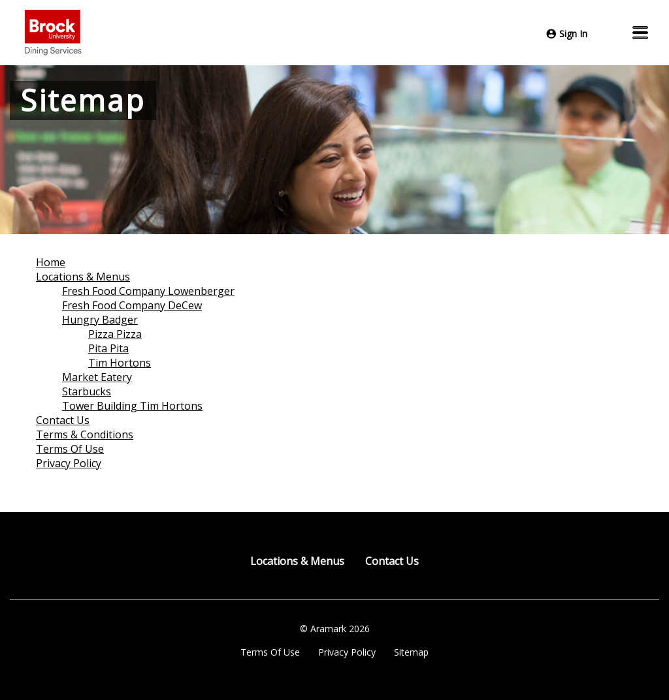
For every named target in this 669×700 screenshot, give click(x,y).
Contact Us (63, 420)
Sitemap (411, 652)
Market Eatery (97, 377)
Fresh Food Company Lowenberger (148, 291)
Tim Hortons (119, 363)
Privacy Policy (68, 463)
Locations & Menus (83, 276)
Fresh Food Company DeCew (132, 305)
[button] (640, 32)
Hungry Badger (100, 319)
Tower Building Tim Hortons (132, 406)
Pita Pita (108, 348)
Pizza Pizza (115, 334)
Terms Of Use (70, 449)
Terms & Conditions (84, 434)
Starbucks (86, 391)
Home (50, 262)
